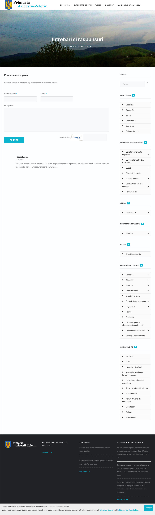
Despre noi (65, 5)
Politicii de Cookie (106, 510)
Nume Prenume (10, 94)
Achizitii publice (130, 178)
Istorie (126, 115)
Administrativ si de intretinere (131, 400)
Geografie (128, 110)
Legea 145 (128, 306)
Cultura (127, 412)
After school (129, 417)
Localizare (128, 105)
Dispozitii (127, 280)
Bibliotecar (128, 407)
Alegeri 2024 (129, 212)
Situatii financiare (131, 296)
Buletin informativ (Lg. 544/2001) (133, 161)
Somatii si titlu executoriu (134, 301)
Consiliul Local (130, 291)
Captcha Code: (71, 137)
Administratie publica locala (135, 388)
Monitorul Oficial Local (129, 5)
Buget (126, 168)
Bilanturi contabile (131, 173)
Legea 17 (127, 275)
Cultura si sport (130, 131)
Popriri (126, 312)
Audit (126, 361)
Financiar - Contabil (132, 367)
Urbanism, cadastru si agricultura (133, 381)
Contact (109, 5)
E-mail (44, 94)
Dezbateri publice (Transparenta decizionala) (133, 323)
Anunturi (84, 443)
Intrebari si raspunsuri (130, 443)
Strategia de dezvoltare (133, 336)
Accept (149, 508)
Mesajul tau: (9, 106)
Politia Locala (129, 393)
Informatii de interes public (87, 5)
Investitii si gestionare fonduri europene (132, 373)
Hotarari (127, 233)
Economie (128, 126)
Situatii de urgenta (131, 254)
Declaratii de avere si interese (132, 185)
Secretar (127, 356)
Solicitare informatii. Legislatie (132, 153)
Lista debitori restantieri (133, 330)
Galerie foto (129, 121)
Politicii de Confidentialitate (128, 510)
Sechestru (128, 317)
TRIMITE (14, 140)
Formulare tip (129, 192)
